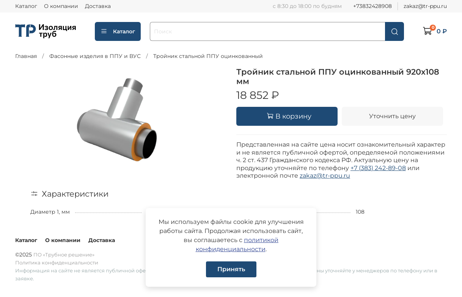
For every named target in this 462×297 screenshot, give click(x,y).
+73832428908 (372, 6)
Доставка (98, 6)
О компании (61, 6)
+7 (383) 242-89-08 (378, 168)
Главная (26, 56)
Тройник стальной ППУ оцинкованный (208, 56)
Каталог (26, 6)
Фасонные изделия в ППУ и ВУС (95, 56)
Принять (231, 269)
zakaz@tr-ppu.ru (425, 6)
